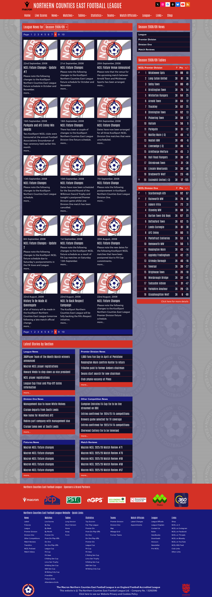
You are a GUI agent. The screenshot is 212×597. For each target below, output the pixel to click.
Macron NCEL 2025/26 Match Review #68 (102, 464)
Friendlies (49, 575)
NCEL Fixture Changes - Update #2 (40, 69)
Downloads (155, 538)
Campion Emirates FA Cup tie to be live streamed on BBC (101, 406)
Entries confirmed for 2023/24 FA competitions (105, 425)
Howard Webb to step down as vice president (47, 372)
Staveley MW (154, 210)
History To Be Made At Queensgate (35, 303)
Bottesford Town (156, 221)
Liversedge (153, 146)
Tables (82, 15)
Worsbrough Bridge (158, 278)
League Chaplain (157, 525)
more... (27, 92)
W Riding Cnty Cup (52, 572)
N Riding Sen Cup (51, 565)
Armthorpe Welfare (158, 152)
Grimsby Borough (157, 261)
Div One (48, 541)
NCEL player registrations (37, 377)
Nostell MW (154, 140)
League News (31, 351)
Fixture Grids (50, 579)
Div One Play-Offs (51, 545)
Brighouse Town (156, 272)
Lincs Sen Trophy (51, 562)
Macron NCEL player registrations (41, 366)
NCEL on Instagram (179, 528)
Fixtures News (31, 442)
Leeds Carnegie (156, 227)
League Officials (157, 521)
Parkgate (153, 129)
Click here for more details (174, 301)
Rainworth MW (155, 199)
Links (159, 15)
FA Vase (48, 555)
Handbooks (155, 535)
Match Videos (29, 552)
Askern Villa (154, 204)
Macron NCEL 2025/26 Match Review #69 (102, 458)
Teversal (152, 266)
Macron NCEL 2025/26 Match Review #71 (101, 447)
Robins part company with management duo (47, 421)
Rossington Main (157, 249)
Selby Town (154, 84)
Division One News (33, 399)
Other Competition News (94, 399)
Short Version (70, 525)
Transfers (28, 545)
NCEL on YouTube (179, 541)
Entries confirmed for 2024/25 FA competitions (105, 414)
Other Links (176, 552)
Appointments (136, 525)
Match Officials (129, 15)
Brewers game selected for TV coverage (101, 419)
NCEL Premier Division (150, 67)
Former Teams (116, 535)
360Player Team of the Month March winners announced (47, 359)
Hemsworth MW (156, 244)
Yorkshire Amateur (158, 289)
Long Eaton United (157, 78)
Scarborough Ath (157, 193)
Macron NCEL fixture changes (39, 447)
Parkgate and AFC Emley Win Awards (39, 127)
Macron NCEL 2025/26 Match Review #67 (102, 470)
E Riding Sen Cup (51, 558)
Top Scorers (90, 521)
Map (112, 528)
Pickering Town (156, 118)
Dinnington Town (157, 112)
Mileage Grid (115, 531)
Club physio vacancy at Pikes (96, 379)
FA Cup (47, 552)
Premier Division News (93, 351)
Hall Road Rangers (158, 157)
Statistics (97, 15)
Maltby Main (154, 135)
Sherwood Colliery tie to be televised (100, 430)
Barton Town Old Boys (159, 216)
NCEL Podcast (29, 548)
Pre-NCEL (155, 548)
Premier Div (49, 535)
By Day (47, 525)
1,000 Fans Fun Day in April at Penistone (101, 357)
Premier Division (147, 39)
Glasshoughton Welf (158, 294)
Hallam (152, 123)
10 (63, 34)
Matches (68, 15)
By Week (48, 528)
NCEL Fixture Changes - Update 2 (40, 245)
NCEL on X (176, 525)
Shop (170, 15)
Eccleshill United (157, 180)
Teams (111, 15)
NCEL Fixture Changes (71, 67)
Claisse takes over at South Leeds (41, 426)
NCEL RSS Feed (178, 545)
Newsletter (155, 545)
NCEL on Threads (178, 535)
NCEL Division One (148, 188)
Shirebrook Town (156, 163)
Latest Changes (137, 521)
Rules (153, 531)
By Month (48, 531)
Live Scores (41, 15)
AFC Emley (153, 233)
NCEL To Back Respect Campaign (72, 303)
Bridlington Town (157, 90)
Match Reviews (89, 442)
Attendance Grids (51, 582)
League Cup (49, 548)
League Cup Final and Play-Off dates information (43, 385)
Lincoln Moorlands (157, 168)
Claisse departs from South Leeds (41, 410)
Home (27, 15)
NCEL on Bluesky (178, 538)
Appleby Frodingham (159, 255)
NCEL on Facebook (179, 531)
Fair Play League (92, 525)
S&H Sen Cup (50, 568)
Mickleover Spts (156, 73)
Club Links (176, 548)
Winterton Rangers (158, 95)
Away (67, 531)
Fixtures (27, 525)
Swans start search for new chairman (100, 373)
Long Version (70, 521)
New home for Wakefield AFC (38, 415)
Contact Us (155, 528)
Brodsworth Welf (156, 174)
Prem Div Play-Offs (52, 538)
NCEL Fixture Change (108, 183)
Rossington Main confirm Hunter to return (103, 362)
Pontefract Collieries (159, 238)
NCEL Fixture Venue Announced (113, 67)
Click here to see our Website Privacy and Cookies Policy (108, 594)
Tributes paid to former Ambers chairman (102, 368)
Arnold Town (154, 101)
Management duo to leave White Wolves (44, 404)
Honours (154, 541)
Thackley (152, 106)
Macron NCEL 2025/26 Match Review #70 (102, 453)
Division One (145, 44)
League (146, 15)
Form (67, 535)
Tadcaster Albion (157, 283)
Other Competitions (32, 538)
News (55, 15)
